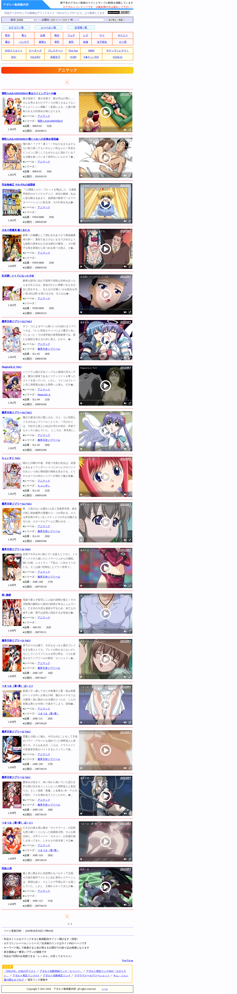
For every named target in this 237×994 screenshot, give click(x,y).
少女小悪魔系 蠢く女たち (16, 230)
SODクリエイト (14, 50)
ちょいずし (44, 485)
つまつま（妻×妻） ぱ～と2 (17, 686)
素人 (24, 35)
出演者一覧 (81, 27)
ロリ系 (123, 42)
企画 (42, 35)
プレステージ (55, 50)
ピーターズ (35, 50)
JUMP (73, 57)
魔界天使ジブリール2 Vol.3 (17, 321)
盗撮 (85, 42)
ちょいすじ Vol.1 (11, 458)
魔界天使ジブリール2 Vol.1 (17, 503)
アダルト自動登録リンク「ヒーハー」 (61, 971)
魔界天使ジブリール (49, 349)
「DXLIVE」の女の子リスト (20, 971)
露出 (7, 42)
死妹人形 (7, 868)
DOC (14, 57)
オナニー (123, 35)
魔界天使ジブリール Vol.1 (16, 777)
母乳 (56, 42)
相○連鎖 (6, 595)
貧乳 (71, 42)
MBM (91, 50)
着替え (42, 42)
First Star (73, 50)
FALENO (35, 57)
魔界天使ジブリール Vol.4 (16, 549)
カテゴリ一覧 (16, 27)
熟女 (7, 35)
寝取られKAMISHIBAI (50, 121)
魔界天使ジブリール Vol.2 (16, 731)
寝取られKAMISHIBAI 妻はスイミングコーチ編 (29, 93)
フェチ (71, 35)
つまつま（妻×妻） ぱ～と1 (17, 822)
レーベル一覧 (48, 27)
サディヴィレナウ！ (117, 50)
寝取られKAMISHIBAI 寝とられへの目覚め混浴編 (30, 139)
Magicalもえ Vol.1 (12, 367)
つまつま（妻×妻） (48, 713)
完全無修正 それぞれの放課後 (18, 184)
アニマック (44, 116)
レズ (85, 35)
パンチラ (24, 42)
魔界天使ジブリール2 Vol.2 (17, 412)
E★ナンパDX (91, 57)
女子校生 (102, 42)
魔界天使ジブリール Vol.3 (16, 640)
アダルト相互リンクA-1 (26, 975)
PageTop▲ (127, 960)
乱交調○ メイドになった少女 (18, 275)
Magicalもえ (44, 394)
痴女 (56, 35)
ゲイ (102, 35)
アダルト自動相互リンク (57, 975)
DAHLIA (117, 57)
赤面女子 (55, 57)
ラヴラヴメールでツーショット (92, 975)
